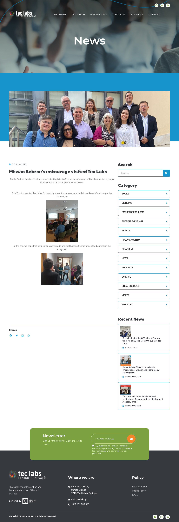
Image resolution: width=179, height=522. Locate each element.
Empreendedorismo (133, 212)
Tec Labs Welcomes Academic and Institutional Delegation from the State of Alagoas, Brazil (143, 399)
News (125, 258)
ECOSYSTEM (119, 14)
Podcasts (127, 267)
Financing (128, 249)
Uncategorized (130, 286)
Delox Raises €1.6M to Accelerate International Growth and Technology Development (141, 370)
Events (126, 230)
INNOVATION (78, 14)
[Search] (166, 173)
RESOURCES (136, 14)
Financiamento (131, 240)
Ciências (127, 203)
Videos (125, 295)
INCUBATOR (60, 14)
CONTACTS (154, 14)
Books (125, 193)
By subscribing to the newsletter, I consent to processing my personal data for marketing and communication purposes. (112, 449)
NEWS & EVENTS (98, 14)
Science (126, 276)
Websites (127, 304)
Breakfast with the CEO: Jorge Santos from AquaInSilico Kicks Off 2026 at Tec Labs (142, 341)
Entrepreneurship (132, 221)
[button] (10, 335)
